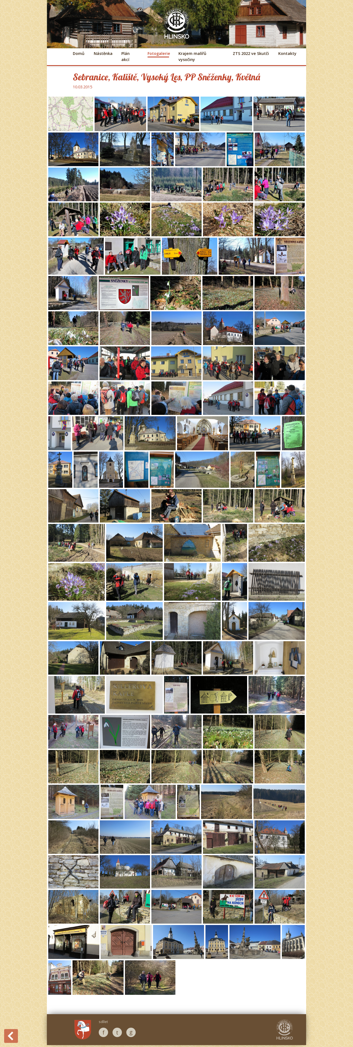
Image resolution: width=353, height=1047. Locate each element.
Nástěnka (103, 53)
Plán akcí (125, 56)
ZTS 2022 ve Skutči (251, 53)
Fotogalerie (158, 53)
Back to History (11, 1036)
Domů (78, 53)
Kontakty (287, 53)
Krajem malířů (192, 56)
